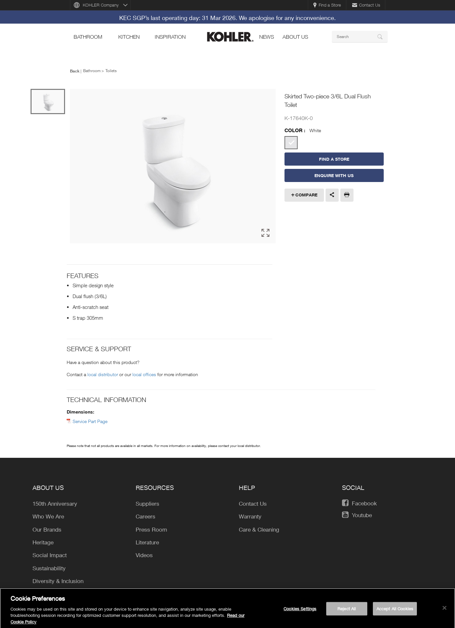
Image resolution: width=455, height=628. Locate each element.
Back (75, 70)
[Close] (444, 610)
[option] (173, 166)
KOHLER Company (101, 5)
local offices (144, 374)
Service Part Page (90, 421)
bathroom (88, 37)
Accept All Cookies (394, 610)
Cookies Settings (300, 610)
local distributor (102, 374)
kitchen (129, 37)
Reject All (346, 610)
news (266, 37)
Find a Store (327, 5)
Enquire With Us (333, 175)
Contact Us (366, 5)
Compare (306, 194)
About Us (295, 37)
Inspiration (170, 37)
